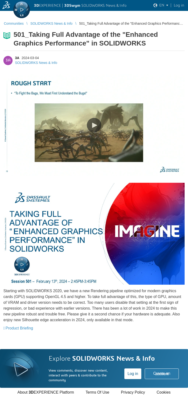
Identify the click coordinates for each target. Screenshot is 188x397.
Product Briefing (19, 328)
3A (17, 58)
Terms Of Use (97, 392)
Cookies (164, 392)
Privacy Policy (133, 392)
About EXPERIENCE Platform (45, 392)
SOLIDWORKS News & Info (36, 63)
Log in (133, 374)
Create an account (161, 373)
